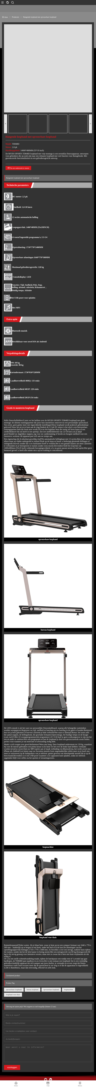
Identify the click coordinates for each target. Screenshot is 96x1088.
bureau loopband (32, 990)
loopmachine (68, 990)
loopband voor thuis (13, 995)
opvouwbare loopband (14, 990)
